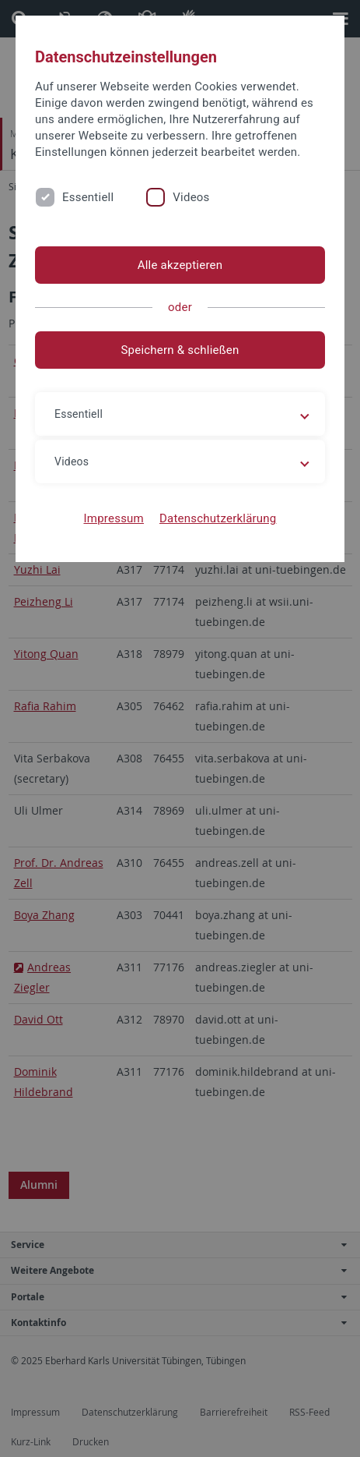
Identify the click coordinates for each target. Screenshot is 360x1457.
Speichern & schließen (180, 350)
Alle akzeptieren (180, 265)
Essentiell (88, 197)
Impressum (113, 518)
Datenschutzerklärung (218, 518)
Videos (191, 197)
